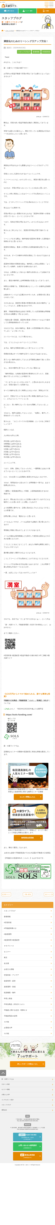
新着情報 (36, 52)
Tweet (7, 57)
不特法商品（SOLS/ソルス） (14, 1004)
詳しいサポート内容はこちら (27, 1064)
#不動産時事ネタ (10, 928)
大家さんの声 (6, 1094)
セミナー (7, 952)
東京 (5, 957)
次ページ (48, 894)
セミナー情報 (6, 1089)
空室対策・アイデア (11, 975)
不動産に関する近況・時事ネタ (15, 1010)
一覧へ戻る (27, 894)
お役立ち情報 (9, 969)
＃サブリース (9, 946)
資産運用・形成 (10, 987)
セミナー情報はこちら (27, 797)
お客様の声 (8, 1028)
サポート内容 (6, 1084)
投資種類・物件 (10, 992)
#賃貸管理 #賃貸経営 (11, 940)
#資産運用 (7, 934)
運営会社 (4, 1110)
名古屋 (6, 963)
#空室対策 (46, 52)
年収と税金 (8, 998)
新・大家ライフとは (8, 1079)
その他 (6, 1022)
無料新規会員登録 (27, 838)
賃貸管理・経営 (10, 981)
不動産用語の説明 (10, 1016)
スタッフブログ (24, 52)
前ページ (7, 894)
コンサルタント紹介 (8, 1100)
